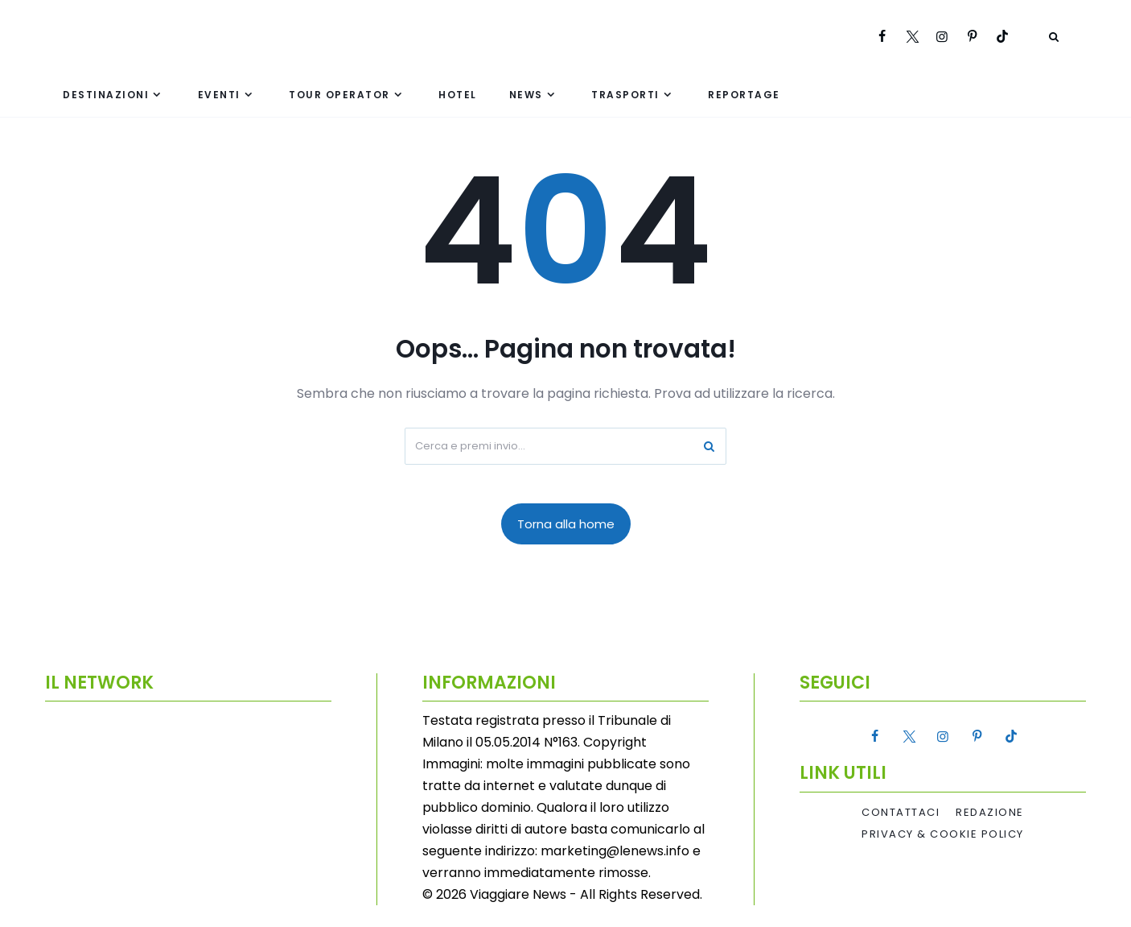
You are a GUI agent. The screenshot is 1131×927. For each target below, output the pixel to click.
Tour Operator (339, 94)
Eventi (219, 94)
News (526, 94)
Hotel (457, 94)
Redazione (990, 812)
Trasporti (625, 94)
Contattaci (901, 812)
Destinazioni (106, 94)
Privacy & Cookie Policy (943, 834)
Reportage (744, 94)
